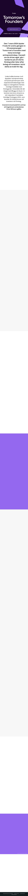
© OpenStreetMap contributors (23, 853)
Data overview (14, 894)
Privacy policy (16, 893)
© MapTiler (18, 853)
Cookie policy (22, 893)
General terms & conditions (8, 893)
